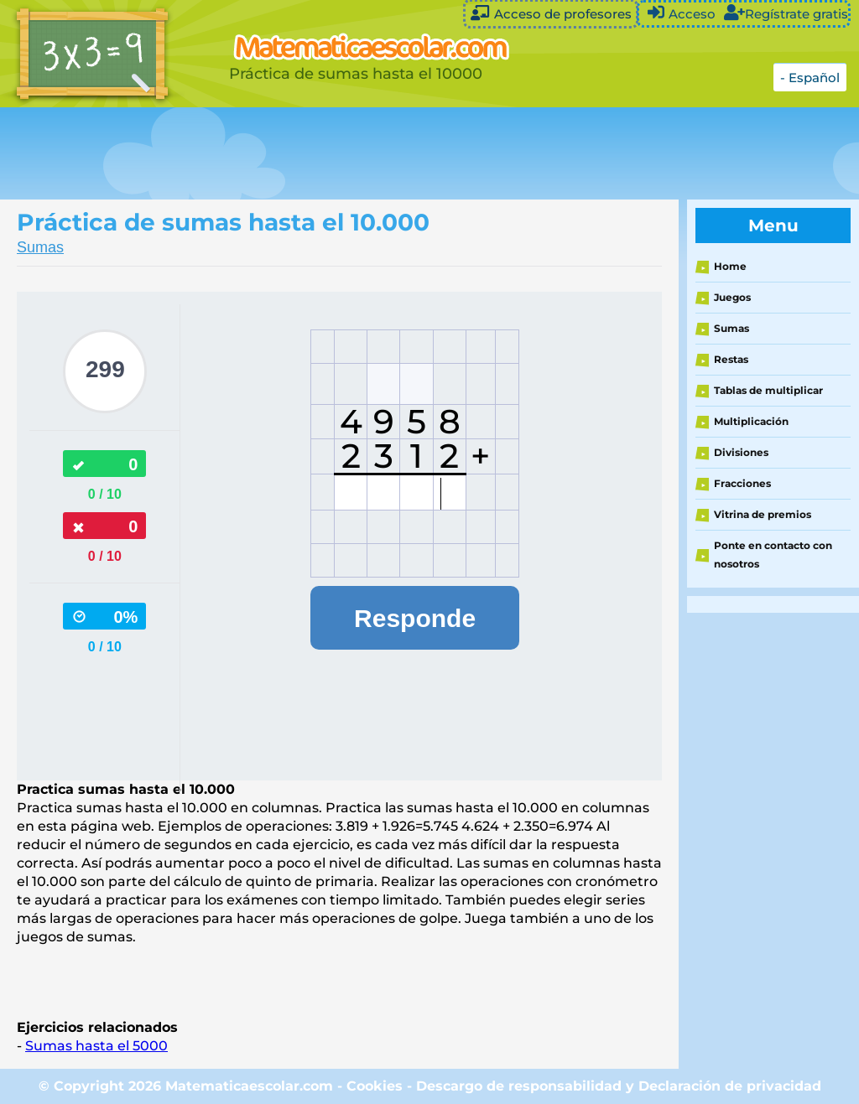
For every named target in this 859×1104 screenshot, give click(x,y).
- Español (810, 78)
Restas (731, 359)
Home (730, 266)
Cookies (374, 1086)
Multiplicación (751, 421)
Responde (415, 618)
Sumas (40, 247)
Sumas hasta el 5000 (96, 1046)
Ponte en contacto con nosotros (773, 554)
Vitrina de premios (762, 514)
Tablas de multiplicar (768, 390)
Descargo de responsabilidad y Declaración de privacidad (618, 1086)
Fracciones (742, 483)
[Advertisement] (419, 153)
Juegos (732, 297)
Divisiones (741, 452)
